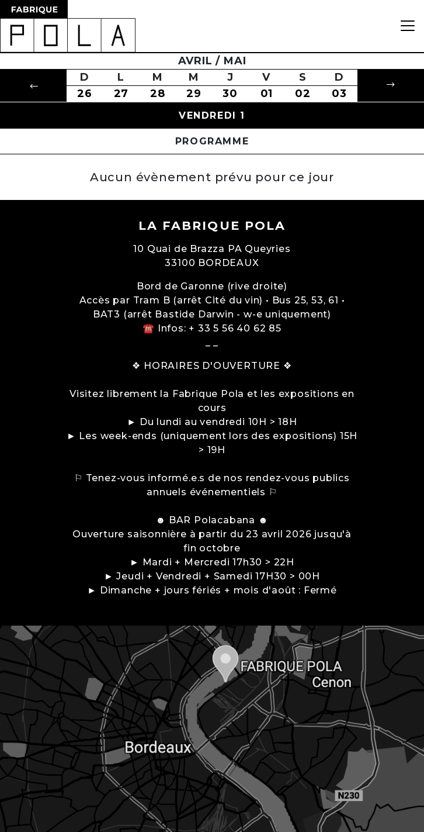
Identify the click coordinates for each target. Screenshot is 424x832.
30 (230, 93)
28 (157, 93)
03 (339, 93)
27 (121, 93)
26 (84, 93)
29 (193, 93)
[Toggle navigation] (407, 26)
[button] (33, 86)
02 (303, 93)
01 (266, 93)
